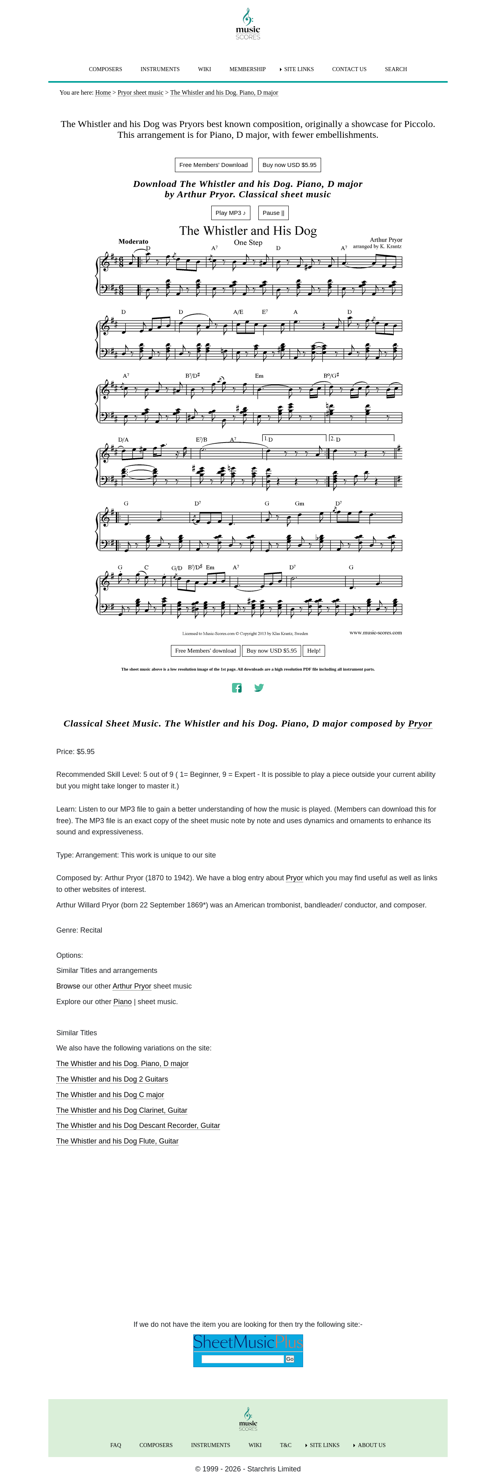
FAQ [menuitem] (115, 1445)
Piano (122, 1002)
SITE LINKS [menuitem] (299, 69)
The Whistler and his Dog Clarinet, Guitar (121, 1110)
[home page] (248, 24)
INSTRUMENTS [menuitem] (160, 69)
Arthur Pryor (132, 986)
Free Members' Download (213, 164)
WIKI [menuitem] (204, 69)
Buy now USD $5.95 (290, 164)
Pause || (274, 212)
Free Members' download (205, 650)
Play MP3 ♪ (231, 212)
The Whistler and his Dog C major (110, 1095)
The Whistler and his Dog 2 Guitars (112, 1079)
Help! (314, 650)
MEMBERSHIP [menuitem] (248, 69)
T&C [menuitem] (286, 1445)
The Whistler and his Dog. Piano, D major (122, 1064)
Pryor (420, 723)
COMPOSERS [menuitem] (105, 69)
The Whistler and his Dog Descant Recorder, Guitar (138, 1126)
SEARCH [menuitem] (396, 69)
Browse (68, 986)
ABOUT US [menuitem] (371, 1445)
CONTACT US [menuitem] (349, 69)
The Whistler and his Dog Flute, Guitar (117, 1141)
